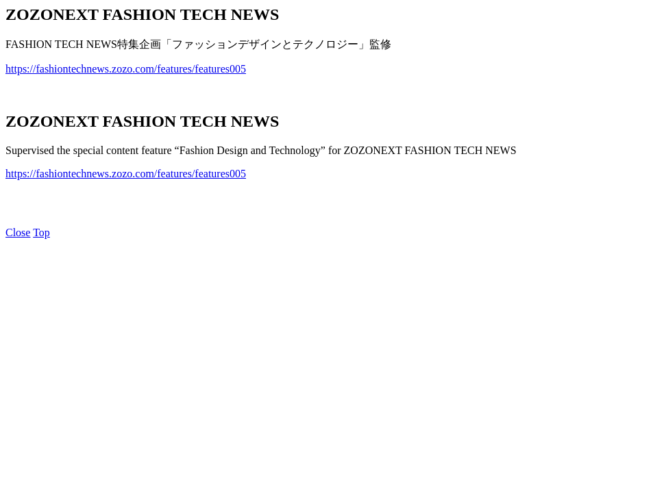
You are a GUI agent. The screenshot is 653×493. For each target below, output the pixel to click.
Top (41, 232)
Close (17, 232)
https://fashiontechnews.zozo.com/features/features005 (125, 69)
